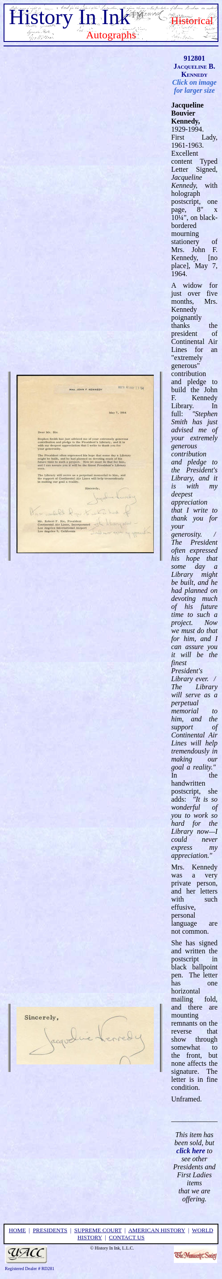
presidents (50, 1230)
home (17, 1230)
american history (156, 1230)
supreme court (98, 1230)
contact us (126, 1237)
